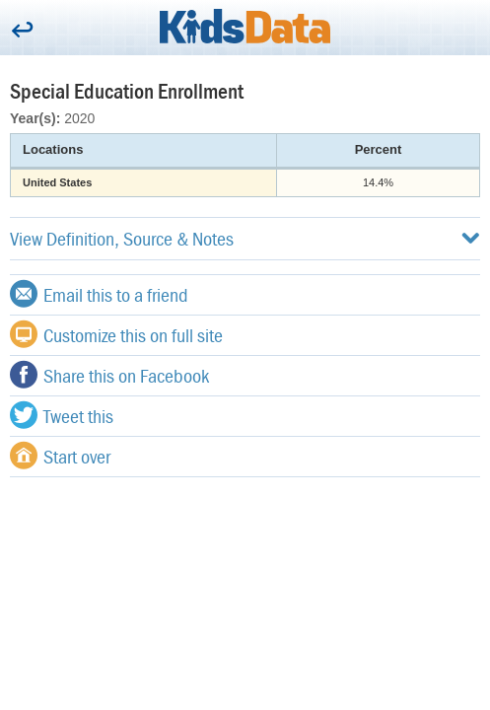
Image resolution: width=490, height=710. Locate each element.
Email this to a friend (99, 294)
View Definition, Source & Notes (245, 238)
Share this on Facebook (109, 375)
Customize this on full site (116, 334)
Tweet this (61, 415)
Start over (60, 455)
